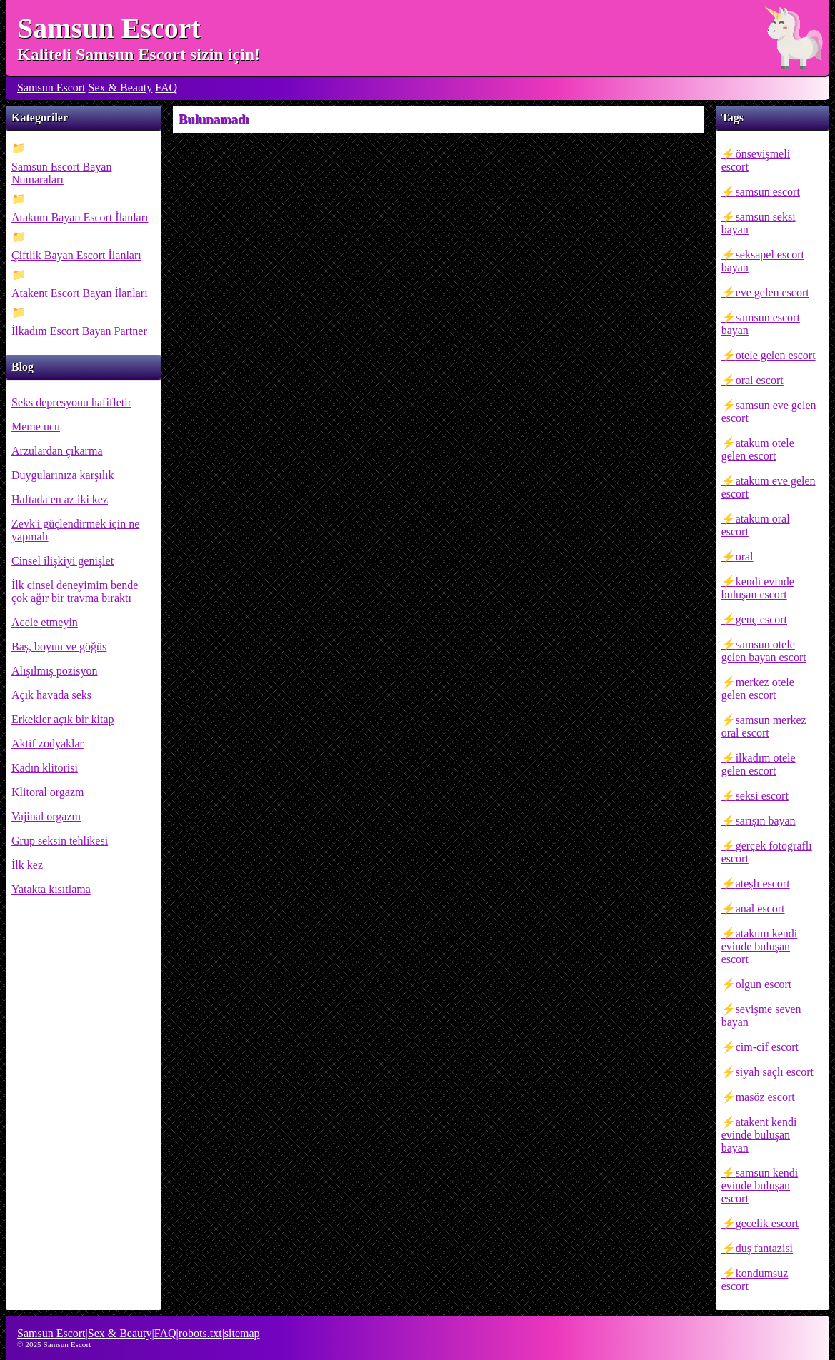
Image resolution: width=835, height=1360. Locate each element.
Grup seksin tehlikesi (59, 841)
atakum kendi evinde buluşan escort (759, 946)
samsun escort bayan (760, 323)
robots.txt (200, 1333)
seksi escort (762, 796)
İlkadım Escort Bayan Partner (79, 331)
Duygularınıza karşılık (62, 475)
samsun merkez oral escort (763, 726)
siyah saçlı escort (775, 1072)
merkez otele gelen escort (757, 688)
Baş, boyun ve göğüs (58, 646)
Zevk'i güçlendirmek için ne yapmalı (75, 530)
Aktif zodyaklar (47, 743)
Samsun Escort (109, 28)
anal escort (760, 908)
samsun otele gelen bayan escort (763, 650)
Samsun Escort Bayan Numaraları (61, 173)
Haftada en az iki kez (59, 499)
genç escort (761, 619)
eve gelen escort (772, 292)
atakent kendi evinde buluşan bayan (759, 1135)
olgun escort (764, 984)
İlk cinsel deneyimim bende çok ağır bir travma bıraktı (74, 591)
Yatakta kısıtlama (51, 889)
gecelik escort (767, 1223)
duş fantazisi (764, 1248)
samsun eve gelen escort (768, 411)
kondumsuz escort (755, 1279)
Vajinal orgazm (46, 816)
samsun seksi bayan (758, 223)
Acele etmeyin (44, 622)
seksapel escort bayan (762, 260)
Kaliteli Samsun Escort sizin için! (138, 54)
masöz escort (765, 1097)
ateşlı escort (763, 883)
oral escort (760, 380)
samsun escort (768, 192)
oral (745, 556)
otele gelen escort (776, 355)
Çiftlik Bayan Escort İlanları (76, 255)
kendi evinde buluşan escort (757, 587)
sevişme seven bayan (761, 1015)
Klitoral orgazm (47, 792)
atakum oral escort (755, 525)
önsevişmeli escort (755, 160)
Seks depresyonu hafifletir (71, 402)
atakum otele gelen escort (757, 449)
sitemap (242, 1333)
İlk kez (27, 865)
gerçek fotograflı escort (766, 852)
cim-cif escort (767, 1047)
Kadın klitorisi (44, 768)
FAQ (166, 87)
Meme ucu (35, 426)
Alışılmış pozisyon (54, 671)
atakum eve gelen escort (768, 487)
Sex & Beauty (121, 87)
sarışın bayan (766, 821)
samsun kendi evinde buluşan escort (760, 1185)
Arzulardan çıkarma (56, 451)
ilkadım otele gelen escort (758, 764)
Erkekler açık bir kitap (62, 719)
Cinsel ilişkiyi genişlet (62, 561)
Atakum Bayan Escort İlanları (80, 217)
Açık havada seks (51, 695)
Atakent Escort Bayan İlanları (79, 293)
